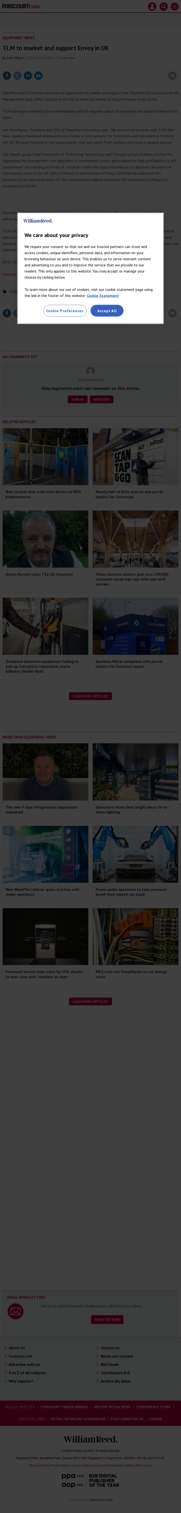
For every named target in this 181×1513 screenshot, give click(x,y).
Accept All (107, 310)
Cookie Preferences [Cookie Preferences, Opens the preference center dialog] (65, 310)
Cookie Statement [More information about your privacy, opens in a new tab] (103, 295)
